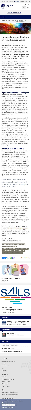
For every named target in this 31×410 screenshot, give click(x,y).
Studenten (11, 1)
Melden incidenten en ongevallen (10, 394)
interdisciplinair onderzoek (9, 246)
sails (3, 253)
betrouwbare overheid (8, 244)
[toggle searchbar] (29, 4)
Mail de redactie (25, 258)
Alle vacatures (5, 384)
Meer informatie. (6, 403)
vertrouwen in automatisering (14, 253)
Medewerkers (17, 1)
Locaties (4, 363)
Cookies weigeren (8, 408)
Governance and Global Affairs (10, 345)
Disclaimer (4, 371)
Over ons (4, 377)
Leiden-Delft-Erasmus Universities (19, 228)
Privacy (3, 368)
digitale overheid (20, 244)
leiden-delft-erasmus (22, 248)
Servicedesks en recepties (8, 361)
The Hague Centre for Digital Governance (12, 351)
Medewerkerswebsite (5, 20)
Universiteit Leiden (4, 1)
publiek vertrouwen (19, 250)
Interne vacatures (6, 381)
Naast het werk (5, 386)
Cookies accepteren (8, 405)
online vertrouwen (7, 250)
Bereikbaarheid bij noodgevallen (10, 392)
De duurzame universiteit (8, 379)
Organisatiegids (24, 1)
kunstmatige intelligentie (8, 248)
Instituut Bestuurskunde (8, 348)
